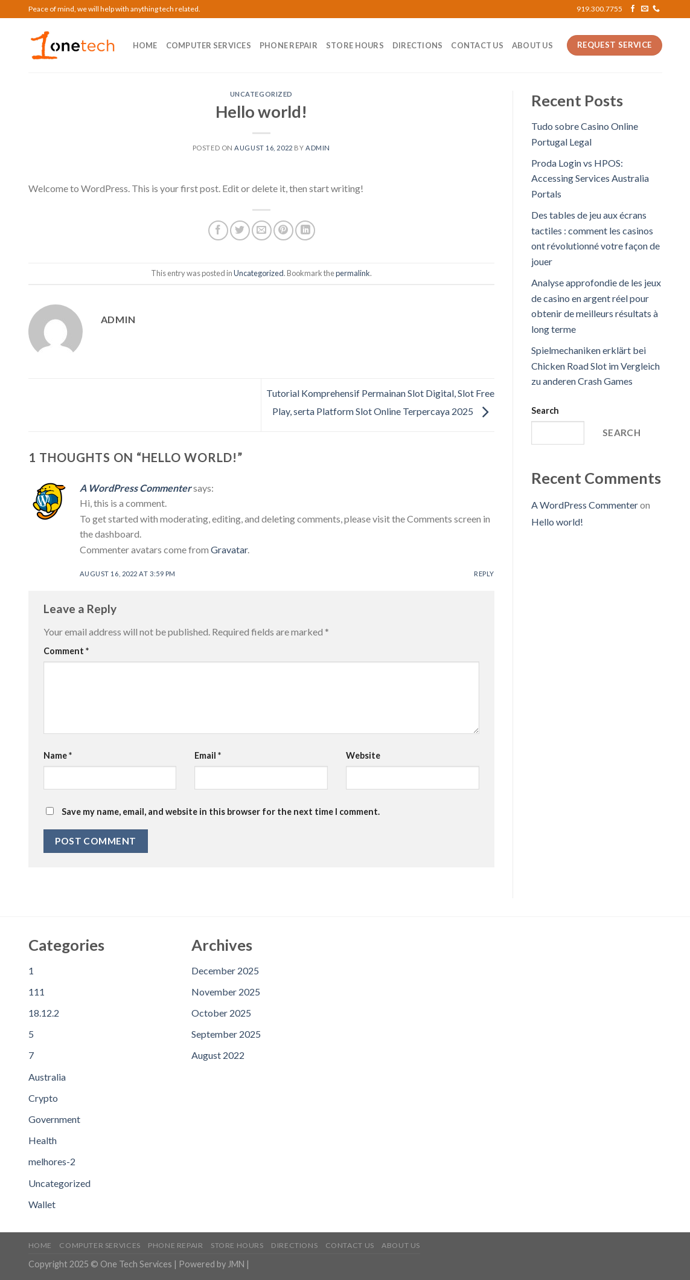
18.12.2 (43, 1012)
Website (363, 755)
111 (36, 991)
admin (317, 148)
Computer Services (208, 45)
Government (54, 1119)
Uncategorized (261, 94)
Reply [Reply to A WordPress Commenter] (484, 573)
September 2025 (226, 1034)
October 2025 (221, 1012)
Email (207, 755)
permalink (353, 273)
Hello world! (557, 521)
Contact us (477, 45)
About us (532, 45)
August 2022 (217, 1055)
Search (545, 410)
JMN (236, 1264)
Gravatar (229, 549)
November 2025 (225, 991)
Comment (66, 651)
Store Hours (355, 45)
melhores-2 (51, 1161)
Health (42, 1140)
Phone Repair (289, 45)
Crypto (43, 1098)
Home (145, 45)
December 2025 (225, 970)
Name (57, 755)
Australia (47, 1076)
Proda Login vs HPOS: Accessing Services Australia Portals (590, 178)
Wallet (42, 1204)
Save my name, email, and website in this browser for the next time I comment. (221, 811)
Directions (417, 45)
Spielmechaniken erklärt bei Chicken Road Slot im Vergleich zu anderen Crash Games (595, 365)
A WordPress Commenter (135, 488)
